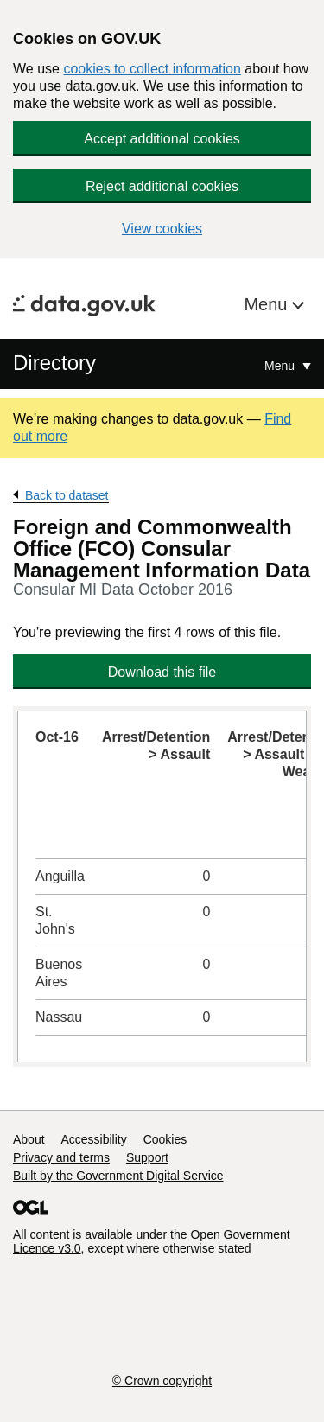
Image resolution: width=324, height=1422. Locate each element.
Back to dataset (67, 495)
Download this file (162, 672)
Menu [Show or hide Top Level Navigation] (281, 366)
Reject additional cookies (162, 186)
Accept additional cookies (162, 138)
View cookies (162, 228)
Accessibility (93, 1139)
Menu (268, 304)
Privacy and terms (61, 1157)
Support (147, 1157)
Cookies (165, 1139)
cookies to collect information (151, 68)
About (29, 1139)
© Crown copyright (162, 1380)
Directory (54, 362)
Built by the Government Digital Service (118, 1176)
